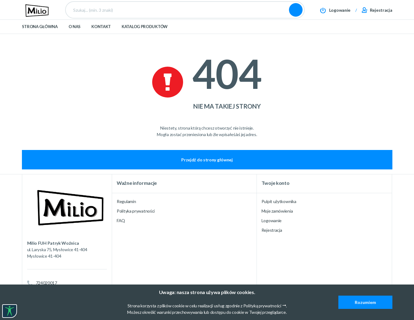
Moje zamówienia (277, 211)
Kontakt (101, 37)
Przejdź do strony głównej (207, 159)
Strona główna (40, 37)
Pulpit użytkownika (278, 201)
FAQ (121, 220)
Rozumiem (365, 302)
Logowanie (271, 220)
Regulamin (126, 201)
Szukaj (296, 15)
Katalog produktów (145, 37)
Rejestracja (271, 230)
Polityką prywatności (262, 305)
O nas (75, 37)
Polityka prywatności (136, 211)
